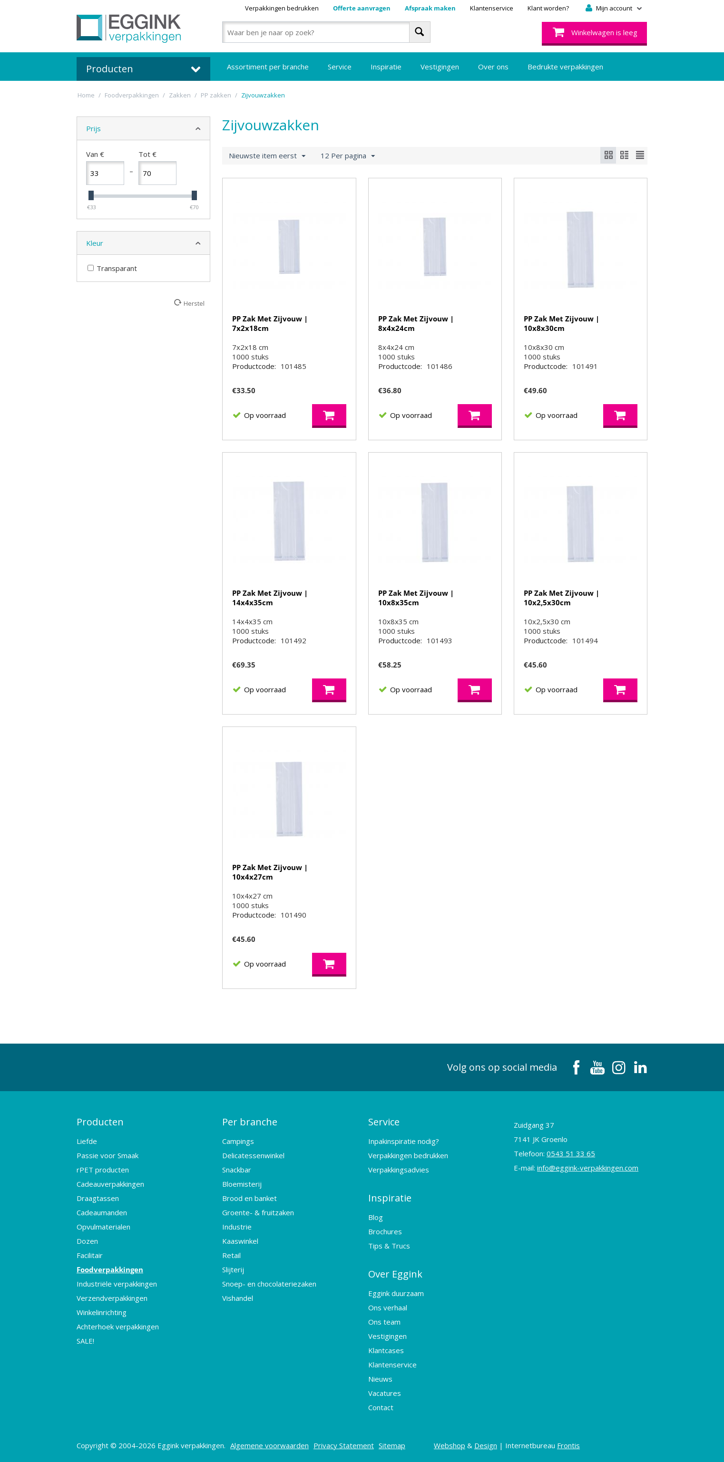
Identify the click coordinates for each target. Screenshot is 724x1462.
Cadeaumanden (102, 1212)
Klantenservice (491, 8)
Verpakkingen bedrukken (282, 8)
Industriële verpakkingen (117, 1283)
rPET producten (103, 1169)
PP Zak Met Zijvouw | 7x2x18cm (270, 323)
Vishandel (237, 1298)
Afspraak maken (430, 8)
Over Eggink (395, 1274)
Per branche (249, 1121)
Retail (231, 1255)
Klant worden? (548, 8)
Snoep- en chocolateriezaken (269, 1283)
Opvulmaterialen (103, 1226)
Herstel (194, 303)
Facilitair (90, 1255)
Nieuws (380, 1379)
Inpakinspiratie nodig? (403, 1141)
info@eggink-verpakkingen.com (587, 1167)
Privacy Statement (343, 1445)
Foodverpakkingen (110, 1269)
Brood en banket (249, 1198)
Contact (380, 1407)
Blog (375, 1217)
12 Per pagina (348, 156)
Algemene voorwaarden (269, 1445)
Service (340, 66)
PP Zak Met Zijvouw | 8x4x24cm (416, 323)
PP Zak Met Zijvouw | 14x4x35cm (270, 597)
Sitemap (392, 1445)
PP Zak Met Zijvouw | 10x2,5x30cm (561, 597)
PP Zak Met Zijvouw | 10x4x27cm (270, 871)
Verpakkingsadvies (398, 1169)
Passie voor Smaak (107, 1155)
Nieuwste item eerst (267, 156)
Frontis (568, 1445)
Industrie (237, 1226)
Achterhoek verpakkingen (118, 1326)
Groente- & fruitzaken (258, 1212)
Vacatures (384, 1393)
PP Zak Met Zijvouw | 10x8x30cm (561, 323)
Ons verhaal (387, 1307)
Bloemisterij (242, 1184)
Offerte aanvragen (362, 8)
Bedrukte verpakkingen (565, 66)
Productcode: (254, 366)
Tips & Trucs (389, 1245)
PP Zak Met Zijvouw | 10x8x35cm (416, 597)
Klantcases (386, 1350)
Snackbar (236, 1169)
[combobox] (326, 32)
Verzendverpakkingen (112, 1298)
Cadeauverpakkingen (110, 1184)
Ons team (384, 1321)
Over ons (493, 66)
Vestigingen (440, 66)
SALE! (85, 1341)
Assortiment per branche (268, 66)
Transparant (112, 268)
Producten (100, 1121)
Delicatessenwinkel (253, 1155)
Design (485, 1445)
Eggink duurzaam (396, 1293)
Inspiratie (386, 66)
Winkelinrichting (102, 1312)
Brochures (385, 1231)
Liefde (87, 1141)
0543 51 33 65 (571, 1153)
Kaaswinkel (240, 1241)
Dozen (87, 1241)
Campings (238, 1141)
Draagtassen (98, 1198)
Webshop (449, 1445)
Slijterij (233, 1269)
